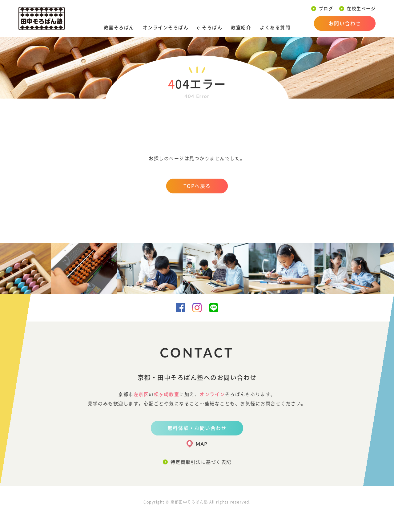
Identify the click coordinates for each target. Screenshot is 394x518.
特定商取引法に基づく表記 (201, 462)
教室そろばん (119, 27)
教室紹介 (241, 27)
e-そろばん (209, 27)
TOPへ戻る (197, 186)
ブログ (326, 8)
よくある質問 (275, 27)
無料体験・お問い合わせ (197, 428)
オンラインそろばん (166, 27)
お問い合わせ (345, 23)
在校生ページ (361, 8)
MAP (201, 444)
